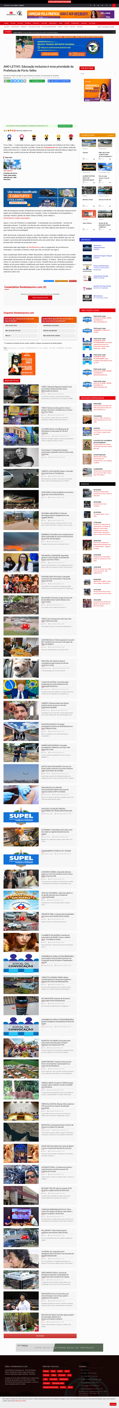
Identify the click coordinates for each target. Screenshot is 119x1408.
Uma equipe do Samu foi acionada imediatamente (56, 626)
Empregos (24, 27)
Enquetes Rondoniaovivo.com (19, 313)
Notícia (6, 350)
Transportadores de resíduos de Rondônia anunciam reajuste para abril (103, 446)
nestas (17, 218)
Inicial (6, 23)
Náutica (85, 196)
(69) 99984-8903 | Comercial (89, 1376)
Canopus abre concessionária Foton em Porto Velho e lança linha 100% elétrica (102, 473)
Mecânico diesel (88, 199)
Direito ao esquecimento (61, 281)
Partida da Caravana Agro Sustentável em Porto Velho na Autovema (103, 493)
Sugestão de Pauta (49, 281)
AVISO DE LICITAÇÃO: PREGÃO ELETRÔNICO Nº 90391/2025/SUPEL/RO (103, 320)
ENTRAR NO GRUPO (65, 126)
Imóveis (85, 149)
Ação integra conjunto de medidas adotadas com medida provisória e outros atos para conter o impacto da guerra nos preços (57, 778)
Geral (61, 23)
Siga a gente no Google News (59, 81)
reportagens (25, 218)
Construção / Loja (104, 172)
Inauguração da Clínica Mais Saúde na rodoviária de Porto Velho (102, 559)
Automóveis (102, 149)
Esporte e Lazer (104, 196)
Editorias (92, 23)
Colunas (45, 457)
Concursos (53, 23)
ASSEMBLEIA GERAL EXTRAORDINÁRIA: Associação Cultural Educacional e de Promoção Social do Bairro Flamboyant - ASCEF (103, 344)
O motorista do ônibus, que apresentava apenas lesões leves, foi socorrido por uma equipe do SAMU (57, 397)
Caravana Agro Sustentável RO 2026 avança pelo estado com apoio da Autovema (103, 407)
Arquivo (84, 23)
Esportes (36, 23)
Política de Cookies (20, 1401)
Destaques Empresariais (49, 27)
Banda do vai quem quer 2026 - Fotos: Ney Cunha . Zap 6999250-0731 (103, 571)
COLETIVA (52, 348)
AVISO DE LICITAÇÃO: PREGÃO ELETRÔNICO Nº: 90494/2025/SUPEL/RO (103, 373)
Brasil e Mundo (46, 436)
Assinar (21, 5)
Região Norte (46, 710)
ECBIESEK (96, 249)
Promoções (75, 23)
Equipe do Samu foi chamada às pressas (53, 922)
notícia (40, 348)
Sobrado (85, 152)
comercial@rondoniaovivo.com (90, 1385)
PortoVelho (21, 348)
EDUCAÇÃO (68, 348)
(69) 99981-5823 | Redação (89, 1373)
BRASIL (46, 348)
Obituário (80, 27)
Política (20, 23)
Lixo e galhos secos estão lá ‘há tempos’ (53, 607)
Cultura (44, 23)
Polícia (13, 23)
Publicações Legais (34, 27)
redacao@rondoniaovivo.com (89, 1382)
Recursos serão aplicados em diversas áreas (54, 649)
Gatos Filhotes (87, 223)
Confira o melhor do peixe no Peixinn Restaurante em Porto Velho (102, 420)
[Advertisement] (97, 118)
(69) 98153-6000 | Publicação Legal (91, 1379)
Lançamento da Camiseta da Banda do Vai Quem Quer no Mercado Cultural (102, 604)
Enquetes (72, 27)
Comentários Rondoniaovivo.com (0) (25, 287)
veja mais (110, 135)
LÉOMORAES (60, 348)
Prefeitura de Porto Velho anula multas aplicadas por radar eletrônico (12, 170)
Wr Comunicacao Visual (101, 298)
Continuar (113, 1404)
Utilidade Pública (47, 668)
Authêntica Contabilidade (101, 288)
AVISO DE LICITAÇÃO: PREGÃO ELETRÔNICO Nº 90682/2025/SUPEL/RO (103, 385)
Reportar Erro (73, 281)
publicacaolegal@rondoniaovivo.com (91, 1389)
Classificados (15, 27)
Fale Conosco (85, 1370)
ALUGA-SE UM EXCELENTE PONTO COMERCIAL (104, 225)
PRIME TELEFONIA (99, 278)
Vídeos (66, 27)
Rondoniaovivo (9, 218)
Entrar (16, 5)
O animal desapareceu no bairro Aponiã (53, 671)
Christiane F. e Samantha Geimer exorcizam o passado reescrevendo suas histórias (45, 32)
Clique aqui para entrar (40, 298)
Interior (28, 23)
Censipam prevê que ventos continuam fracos (55, 544)
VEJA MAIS (40, 1336)
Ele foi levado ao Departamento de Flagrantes (55, 1006)
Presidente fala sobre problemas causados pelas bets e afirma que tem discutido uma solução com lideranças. (57, 694)
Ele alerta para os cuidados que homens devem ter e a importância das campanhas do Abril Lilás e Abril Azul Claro (57, 1221)
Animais (85, 219)
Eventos (60, 27)
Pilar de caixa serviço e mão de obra (104, 178)
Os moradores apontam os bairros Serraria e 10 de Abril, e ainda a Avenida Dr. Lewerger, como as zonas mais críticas (56, 525)
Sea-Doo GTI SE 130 (105, 199)
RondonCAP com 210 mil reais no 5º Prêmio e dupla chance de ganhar (103, 432)
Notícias (6, 27)
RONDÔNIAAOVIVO (31, 348)
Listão (67, 23)
